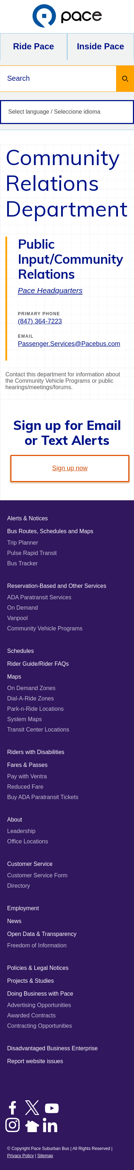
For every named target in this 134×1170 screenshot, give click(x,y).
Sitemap (45, 1155)
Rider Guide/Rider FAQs (38, 664)
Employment (23, 908)
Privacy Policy (20, 1155)
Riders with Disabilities (35, 752)
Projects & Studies (30, 981)
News (14, 921)
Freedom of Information (36, 945)
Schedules (20, 651)
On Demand (22, 608)
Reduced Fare (25, 787)
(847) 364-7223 (40, 321)
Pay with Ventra (27, 776)
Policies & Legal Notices (38, 968)
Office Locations (27, 841)
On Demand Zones (31, 688)
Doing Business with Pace (40, 994)
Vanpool (17, 618)
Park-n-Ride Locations (35, 709)
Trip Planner (22, 543)
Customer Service (30, 864)
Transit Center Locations (38, 730)
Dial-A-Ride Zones (30, 698)
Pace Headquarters (50, 290)
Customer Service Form (37, 875)
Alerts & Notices (27, 518)
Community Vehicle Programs (45, 628)
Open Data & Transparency (41, 934)
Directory (18, 886)
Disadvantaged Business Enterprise (52, 1048)
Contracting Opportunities (39, 1026)
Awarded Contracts (31, 1015)
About (14, 820)
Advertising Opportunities (39, 1005)
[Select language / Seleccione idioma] (67, 112)
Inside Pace (100, 46)
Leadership (21, 831)
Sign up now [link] (70, 468)
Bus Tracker (22, 563)
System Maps (24, 719)
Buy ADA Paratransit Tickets (42, 797)
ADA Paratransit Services (39, 597)
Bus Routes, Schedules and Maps (50, 531)
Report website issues (35, 1061)
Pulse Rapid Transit (32, 553)
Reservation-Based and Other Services (56, 586)
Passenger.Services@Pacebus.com (69, 343)
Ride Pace (33, 46)
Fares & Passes (27, 765)
